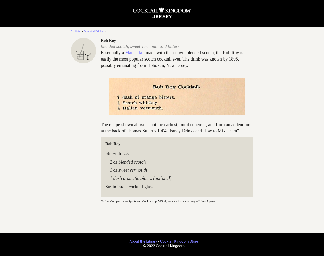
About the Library (143, 241)
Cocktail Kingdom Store (179, 241)
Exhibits (76, 31)
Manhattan (135, 52)
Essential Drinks (93, 31)
